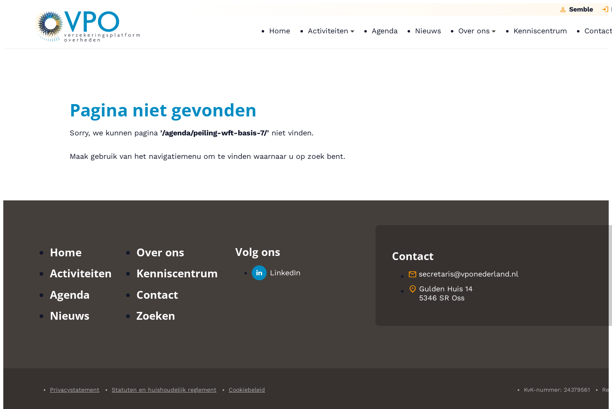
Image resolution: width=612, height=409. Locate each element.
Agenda (70, 294)
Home (66, 252)
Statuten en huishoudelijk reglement (164, 389)
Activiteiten (81, 273)
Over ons (160, 252)
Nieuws (69, 315)
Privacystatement (74, 389)
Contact (157, 294)
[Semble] (576, 9)
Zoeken (155, 315)
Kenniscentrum (177, 273)
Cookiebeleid (247, 389)
